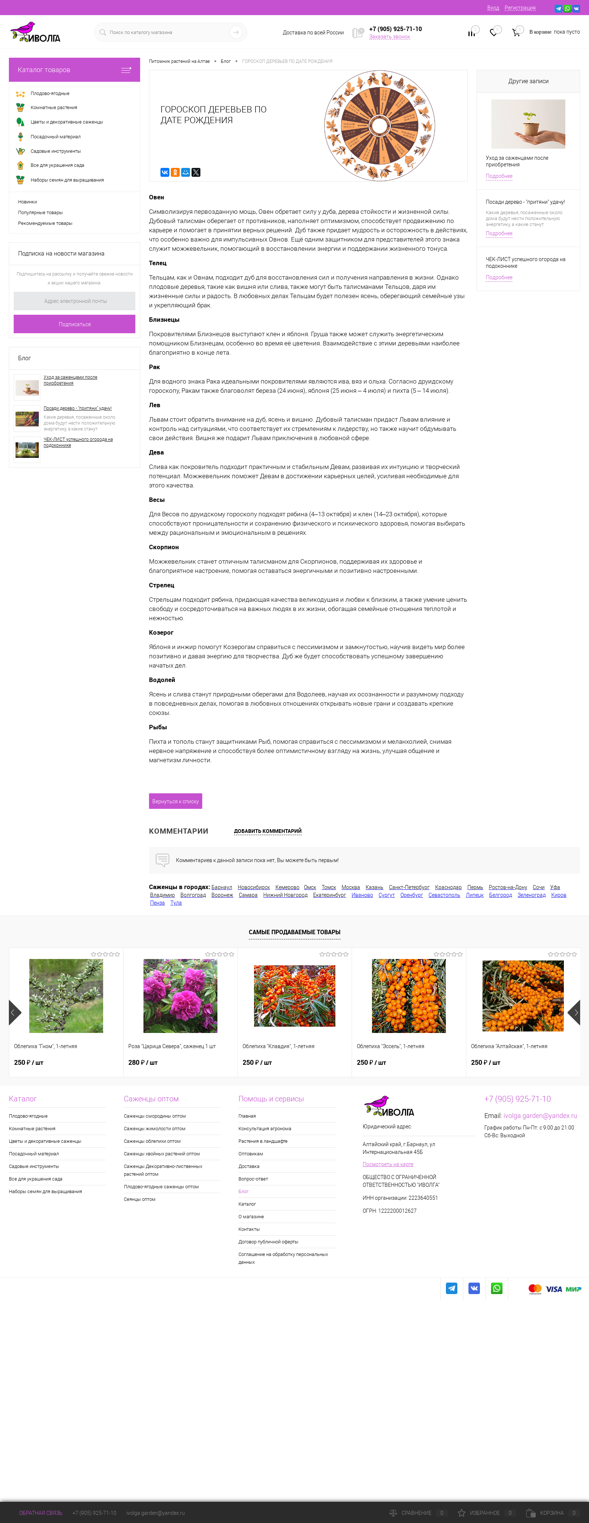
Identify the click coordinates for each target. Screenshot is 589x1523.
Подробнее (499, 176)
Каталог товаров (74, 70)
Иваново (362, 895)
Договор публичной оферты (268, 1242)
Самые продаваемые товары (295, 932)
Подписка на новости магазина (61, 253)
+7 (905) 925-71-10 (94, 1513)
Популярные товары (40, 212)
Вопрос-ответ (253, 1179)
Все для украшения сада (35, 1179)
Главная (247, 1116)
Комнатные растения (32, 1128)
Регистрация (520, 8)
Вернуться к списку (175, 801)
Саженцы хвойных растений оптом (162, 1153)
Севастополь (444, 895)
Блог (24, 358)
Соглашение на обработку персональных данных (283, 1258)
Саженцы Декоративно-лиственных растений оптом (163, 1170)
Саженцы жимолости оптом (155, 1128)
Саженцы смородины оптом (155, 1116)
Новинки (27, 202)
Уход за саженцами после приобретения (70, 380)
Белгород (500, 895)
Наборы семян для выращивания (45, 1191)
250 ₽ (28, 1062)
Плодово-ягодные (28, 1116)
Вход (493, 8)
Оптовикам (250, 1153)
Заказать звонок (389, 37)
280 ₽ (143, 1062)
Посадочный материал (34, 1153)
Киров (558, 895)
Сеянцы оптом (140, 1199)
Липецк (475, 895)
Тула (176, 903)
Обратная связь (35, 1513)
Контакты (249, 1229)
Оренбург (411, 895)
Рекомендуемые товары (45, 223)
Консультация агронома (264, 1128)
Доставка (249, 1166)
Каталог (247, 1204)
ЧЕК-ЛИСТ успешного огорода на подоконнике (78, 442)
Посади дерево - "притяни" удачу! (78, 408)
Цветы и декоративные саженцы (45, 1141)
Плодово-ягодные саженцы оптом (161, 1186)
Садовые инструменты (34, 1166)
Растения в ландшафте (263, 1141)
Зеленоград (532, 895)
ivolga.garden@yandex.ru (540, 1116)
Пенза (157, 903)
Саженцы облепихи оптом (152, 1141)
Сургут (387, 895)
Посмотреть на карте (388, 1164)
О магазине (251, 1216)
